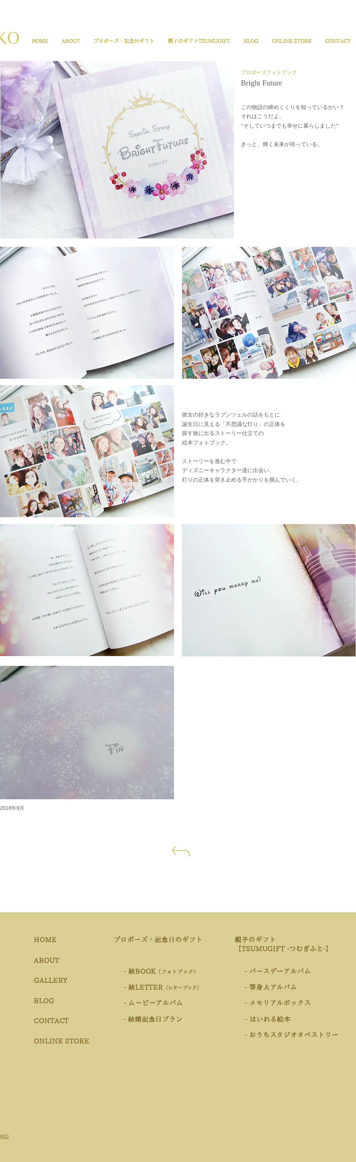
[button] (122, 41)
